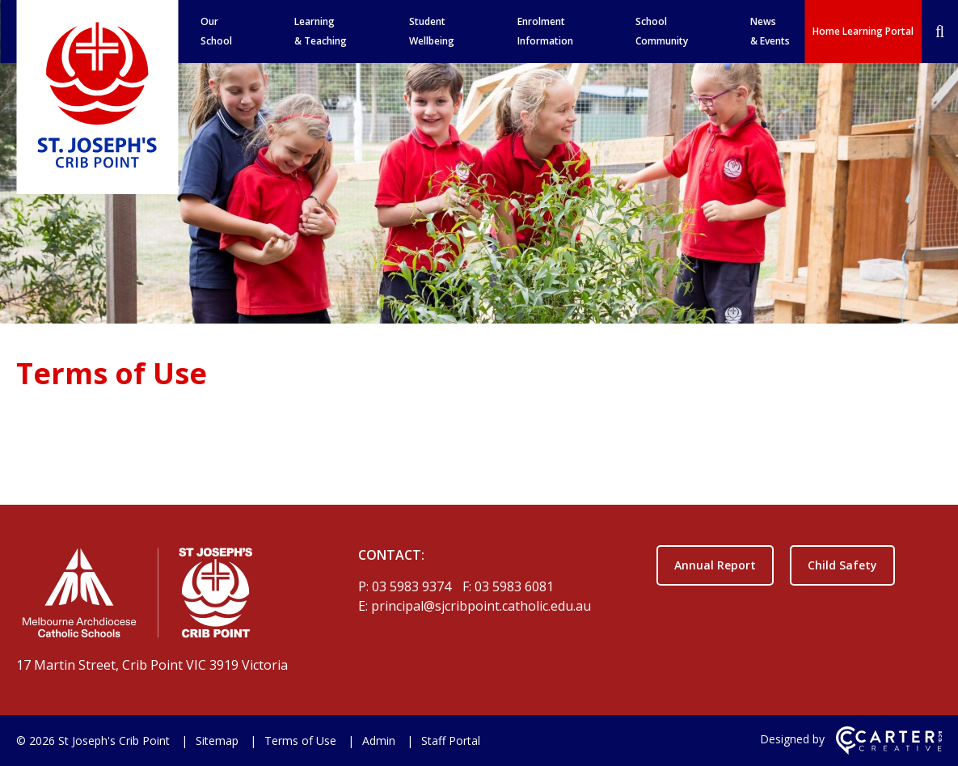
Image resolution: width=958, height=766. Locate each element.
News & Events (770, 31)
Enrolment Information (545, 31)
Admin (378, 740)
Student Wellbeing (431, 31)
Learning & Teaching (320, 31)
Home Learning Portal (863, 31)
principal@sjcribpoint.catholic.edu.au (481, 606)
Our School (216, 31)
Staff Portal (450, 740)
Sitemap (217, 740)
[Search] (940, 31)
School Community (661, 31)
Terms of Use (300, 740)
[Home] (159, 596)
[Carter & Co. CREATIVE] (889, 750)
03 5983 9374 (413, 586)
